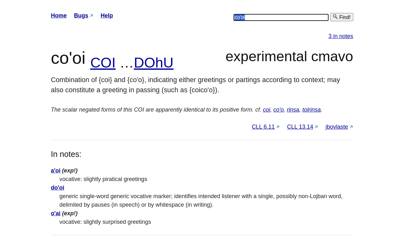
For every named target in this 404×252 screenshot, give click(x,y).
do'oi (57, 187)
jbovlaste (336, 127)
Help (107, 15)
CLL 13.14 (300, 127)
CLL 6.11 (263, 127)
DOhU (153, 63)
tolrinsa (311, 110)
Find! (341, 17)
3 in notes (340, 36)
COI (103, 63)
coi (266, 110)
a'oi (56, 170)
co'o (278, 110)
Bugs (81, 15)
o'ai (56, 213)
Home (59, 15)
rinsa (293, 110)
